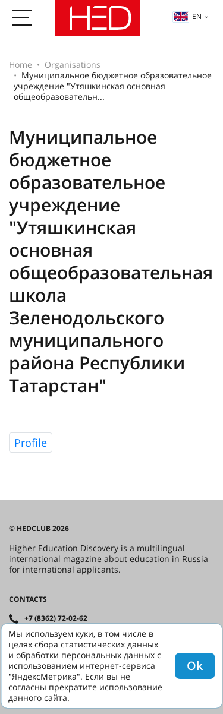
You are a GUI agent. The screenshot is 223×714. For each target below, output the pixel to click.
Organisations (72, 64)
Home (20, 64)
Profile (30, 442)
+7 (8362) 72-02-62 (55, 618)
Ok (195, 666)
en (187, 16)
